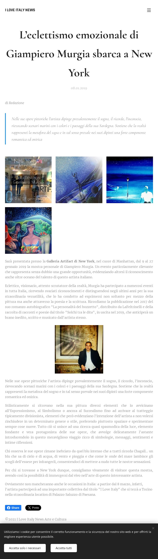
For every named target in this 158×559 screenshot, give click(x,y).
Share (13, 507)
